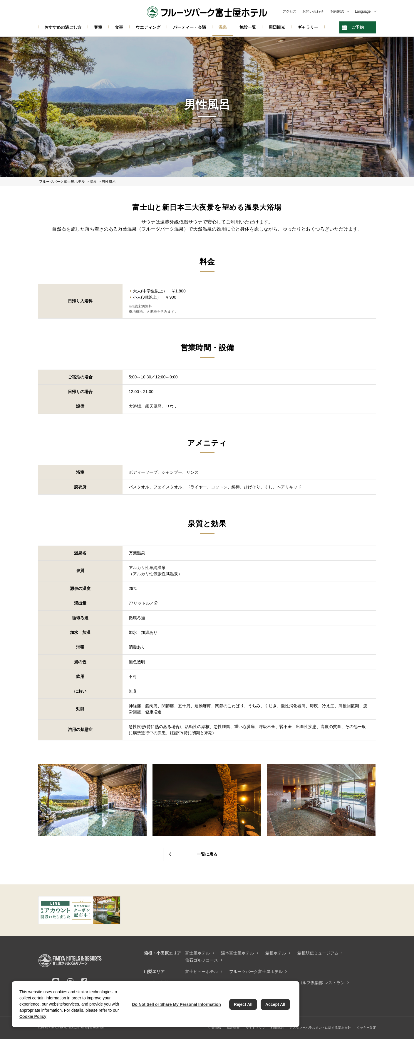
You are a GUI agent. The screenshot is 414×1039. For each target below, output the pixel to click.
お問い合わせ (313, 11)
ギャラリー (308, 27)
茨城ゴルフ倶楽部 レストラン (317, 982)
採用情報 (233, 1027)
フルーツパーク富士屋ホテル (256, 971)
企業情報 (214, 1027)
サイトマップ (255, 1027)
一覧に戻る (207, 854)
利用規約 (277, 1027)
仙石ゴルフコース (201, 960)
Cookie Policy (32, 1016)
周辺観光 (277, 27)
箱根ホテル (275, 953)
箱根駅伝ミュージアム (317, 953)
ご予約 (357, 27)
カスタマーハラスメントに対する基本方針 (320, 1027)
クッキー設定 (366, 1027)
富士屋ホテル (197, 953)
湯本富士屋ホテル (237, 953)
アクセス (289, 11)
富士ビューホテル (201, 971)
